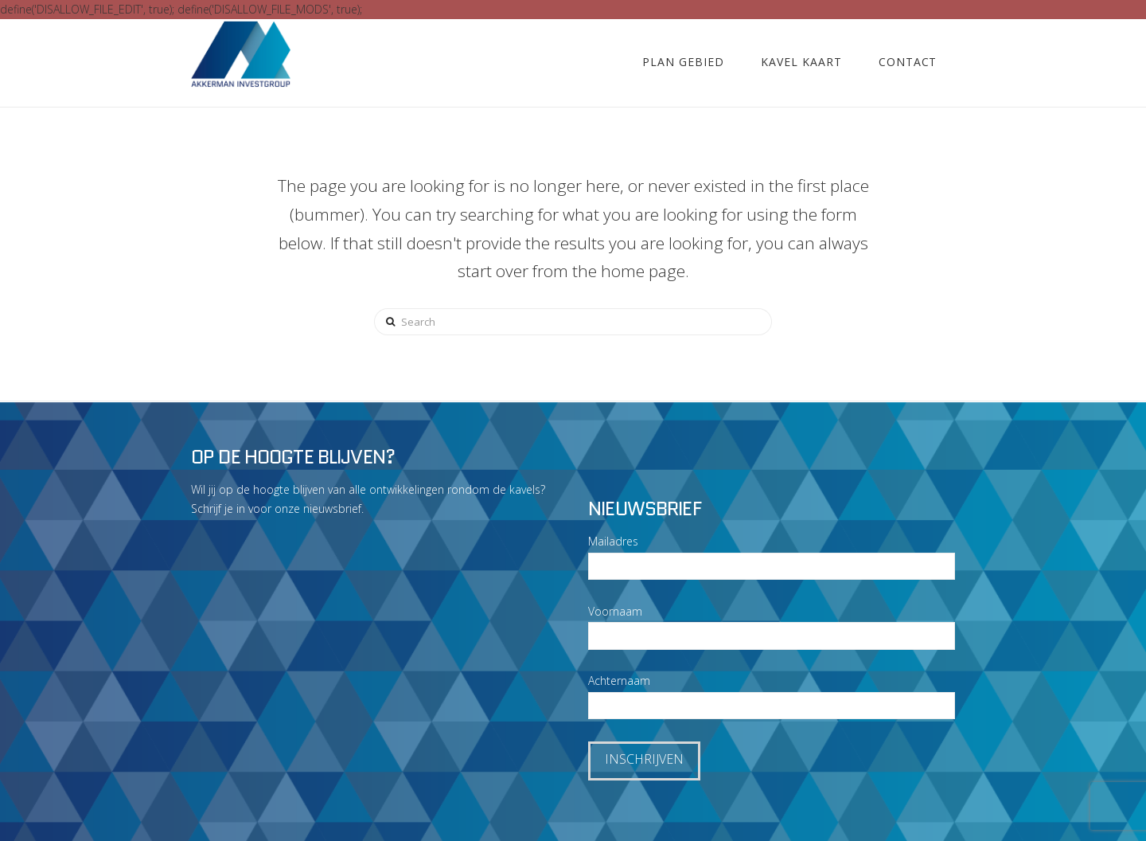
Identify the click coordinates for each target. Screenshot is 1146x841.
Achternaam (619, 680)
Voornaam (615, 611)
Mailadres (613, 541)
